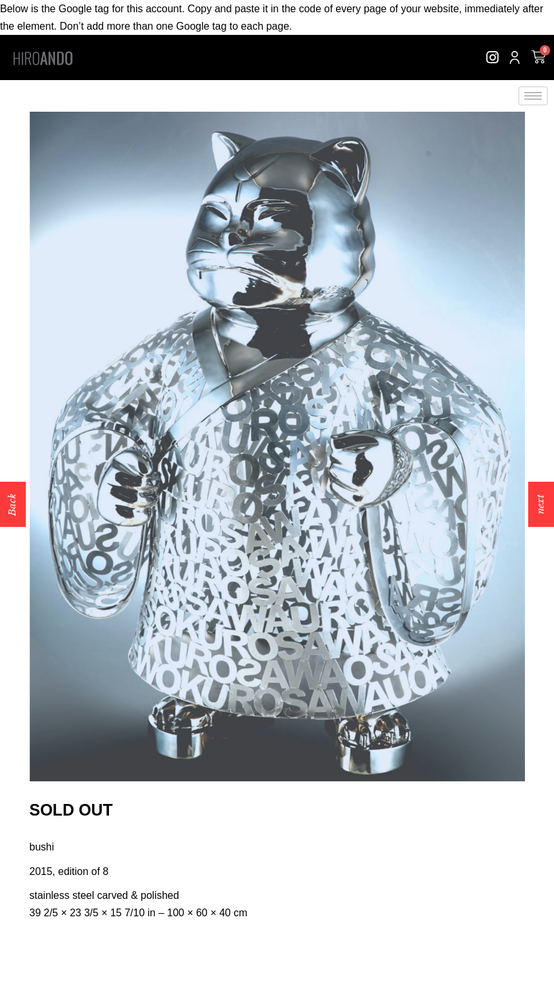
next (540, 504)
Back (12, 504)
